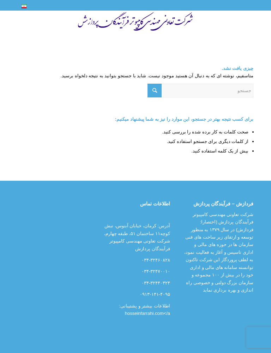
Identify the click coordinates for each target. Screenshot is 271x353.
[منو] (244, 27)
